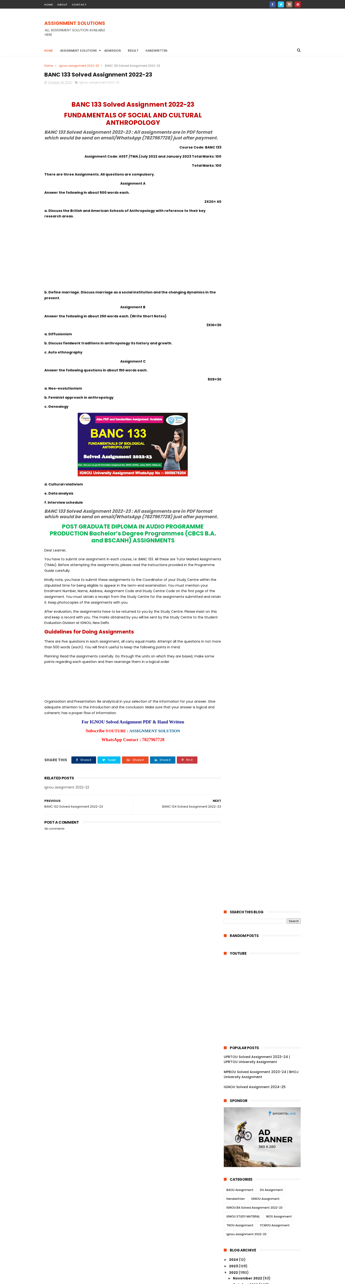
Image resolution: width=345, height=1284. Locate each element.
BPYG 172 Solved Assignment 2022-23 (266, 563)
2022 (234, 427)
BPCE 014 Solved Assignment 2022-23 (266, 994)
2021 (233, 1191)
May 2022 (242, 1164)
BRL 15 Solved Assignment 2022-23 (263, 680)
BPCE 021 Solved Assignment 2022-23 (265, 961)
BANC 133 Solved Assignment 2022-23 (266, 543)
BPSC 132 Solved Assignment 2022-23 (265, 498)
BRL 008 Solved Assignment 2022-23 (265, 713)
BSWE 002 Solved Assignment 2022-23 (264, 946)
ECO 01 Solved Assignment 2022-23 (264, 804)
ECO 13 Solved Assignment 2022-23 (263, 759)
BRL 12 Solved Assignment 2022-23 (263, 693)
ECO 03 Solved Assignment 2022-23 (264, 791)
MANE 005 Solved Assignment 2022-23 (264, 1063)
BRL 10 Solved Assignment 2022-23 (263, 707)
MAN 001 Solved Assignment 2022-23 (265, 1123)
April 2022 (242, 1170)
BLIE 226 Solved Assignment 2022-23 (265, 654)
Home (48, 51)
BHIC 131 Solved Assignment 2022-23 (265, 530)
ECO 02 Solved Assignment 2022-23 (264, 798)
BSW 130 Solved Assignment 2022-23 (265, 837)
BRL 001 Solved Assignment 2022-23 (264, 752)
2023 (234, 421)
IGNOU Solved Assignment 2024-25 (255, 242)
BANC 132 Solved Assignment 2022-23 (266, 550)
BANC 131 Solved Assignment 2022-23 (265, 556)
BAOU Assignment (239, 345)
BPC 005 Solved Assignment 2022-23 (265, 1014)
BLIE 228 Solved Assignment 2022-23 (265, 648)
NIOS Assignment (279, 372)
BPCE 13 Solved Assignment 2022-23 (264, 1001)
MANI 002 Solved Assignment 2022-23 (266, 1129)
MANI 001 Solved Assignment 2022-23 (266, 1136)
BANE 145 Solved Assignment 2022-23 (266, 458)
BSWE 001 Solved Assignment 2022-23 (266, 955)
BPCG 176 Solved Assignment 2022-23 (266, 615)
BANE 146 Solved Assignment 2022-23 (266, 452)
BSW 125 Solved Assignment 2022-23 (265, 870)
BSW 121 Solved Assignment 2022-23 (264, 896)
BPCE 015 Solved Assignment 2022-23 (265, 988)
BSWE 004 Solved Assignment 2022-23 (265, 936)
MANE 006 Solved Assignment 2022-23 (264, 1052)
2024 (234, 414)
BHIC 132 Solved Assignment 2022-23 (265, 524)
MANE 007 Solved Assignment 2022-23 (264, 1042)
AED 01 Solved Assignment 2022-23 (263, 824)
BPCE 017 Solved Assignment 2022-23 (265, 981)
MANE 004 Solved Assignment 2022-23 (265, 1073)
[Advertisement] (213, 31)
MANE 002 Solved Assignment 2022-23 (264, 1095)
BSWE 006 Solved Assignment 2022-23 (264, 904)
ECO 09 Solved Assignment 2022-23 (264, 772)
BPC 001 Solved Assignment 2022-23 (265, 1033)
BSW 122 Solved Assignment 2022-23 (265, 889)
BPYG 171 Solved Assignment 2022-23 (265, 569)
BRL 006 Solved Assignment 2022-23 (265, 726)
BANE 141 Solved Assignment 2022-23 (265, 478)
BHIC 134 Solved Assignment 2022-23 (265, 511)
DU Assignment (271, 345)
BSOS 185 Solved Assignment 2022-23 (266, 582)
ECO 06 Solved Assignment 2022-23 (264, 778)
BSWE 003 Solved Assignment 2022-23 (264, 925)
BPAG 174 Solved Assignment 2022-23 (266, 628)
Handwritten (157, 51)
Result (133, 51)
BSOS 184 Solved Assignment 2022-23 (266, 589)
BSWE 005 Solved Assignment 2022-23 (264, 915)
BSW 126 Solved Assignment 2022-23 (265, 863)
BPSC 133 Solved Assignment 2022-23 (265, 491)
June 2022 (243, 1157)
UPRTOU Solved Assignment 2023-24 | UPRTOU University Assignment (257, 215)
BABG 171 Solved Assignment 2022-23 (265, 576)
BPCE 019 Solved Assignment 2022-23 (265, 968)
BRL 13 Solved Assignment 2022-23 (263, 687)
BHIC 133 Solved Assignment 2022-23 (265, 517)
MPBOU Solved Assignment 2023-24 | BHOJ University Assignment (261, 230)
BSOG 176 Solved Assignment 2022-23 (266, 596)
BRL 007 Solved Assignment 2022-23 (265, 719)
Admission (112, 51)
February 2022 (246, 1177)
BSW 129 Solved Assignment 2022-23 (265, 844)
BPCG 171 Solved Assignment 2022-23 (265, 622)
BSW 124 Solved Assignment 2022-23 (265, 876)
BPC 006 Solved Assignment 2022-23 (265, 1007)
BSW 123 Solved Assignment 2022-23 (265, 883)
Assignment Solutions (78, 51)
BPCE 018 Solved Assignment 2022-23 (265, 975)
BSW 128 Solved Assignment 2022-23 (265, 850)
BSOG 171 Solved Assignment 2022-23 (265, 608)
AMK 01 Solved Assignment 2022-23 (264, 818)
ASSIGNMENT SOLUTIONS (74, 23)
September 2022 (248, 1144)
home (48, 4)
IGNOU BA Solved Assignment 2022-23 (254, 363)
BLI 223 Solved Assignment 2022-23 (264, 661)
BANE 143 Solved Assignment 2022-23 (266, 471)
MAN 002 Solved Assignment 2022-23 (266, 1116)
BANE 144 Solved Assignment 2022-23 (266, 465)
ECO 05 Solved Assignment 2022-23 (264, 785)
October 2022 (246, 440)
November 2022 (248, 433)
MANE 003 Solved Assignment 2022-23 (264, 1084)
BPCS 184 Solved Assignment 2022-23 (266, 635)
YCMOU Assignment (275, 381)
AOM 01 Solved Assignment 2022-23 (264, 811)
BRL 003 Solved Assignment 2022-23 (265, 739)
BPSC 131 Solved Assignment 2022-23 (265, 504)
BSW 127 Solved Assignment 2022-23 (265, 857)
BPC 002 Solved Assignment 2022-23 (265, 1027)
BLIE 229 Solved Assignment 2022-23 (265, 641)
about (62, 4)
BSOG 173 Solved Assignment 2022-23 (266, 602)
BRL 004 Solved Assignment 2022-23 (265, 733)
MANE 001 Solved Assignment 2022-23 (266, 1103)
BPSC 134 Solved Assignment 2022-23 (266, 485)
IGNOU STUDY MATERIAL (243, 372)
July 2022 (242, 1151)
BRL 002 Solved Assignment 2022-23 (265, 746)
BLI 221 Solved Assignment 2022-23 (263, 674)
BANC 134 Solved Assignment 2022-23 (266, 537)
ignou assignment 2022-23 (79, 66)
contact (79, 4)
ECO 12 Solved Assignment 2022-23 (263, 765)
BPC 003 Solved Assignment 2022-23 (265, 1020)
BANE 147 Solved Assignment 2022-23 (266, 445)
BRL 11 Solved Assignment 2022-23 (262, 700)
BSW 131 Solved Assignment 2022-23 (264, 830)
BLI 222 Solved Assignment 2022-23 (264, 667)
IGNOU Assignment (265, 354)
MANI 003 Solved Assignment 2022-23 (266, 1110)
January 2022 (246, 1183)
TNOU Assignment (239, 381)
